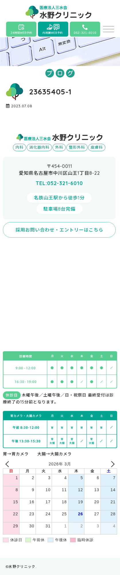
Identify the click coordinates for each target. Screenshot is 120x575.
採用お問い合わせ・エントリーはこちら (59, 230)
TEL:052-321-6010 (59, 183)
